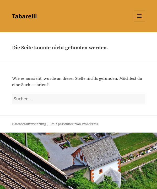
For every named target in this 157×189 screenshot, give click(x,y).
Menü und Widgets (139, 21)
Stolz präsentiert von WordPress (74, 124)
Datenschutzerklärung (29, 124)
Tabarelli (24, 16)
